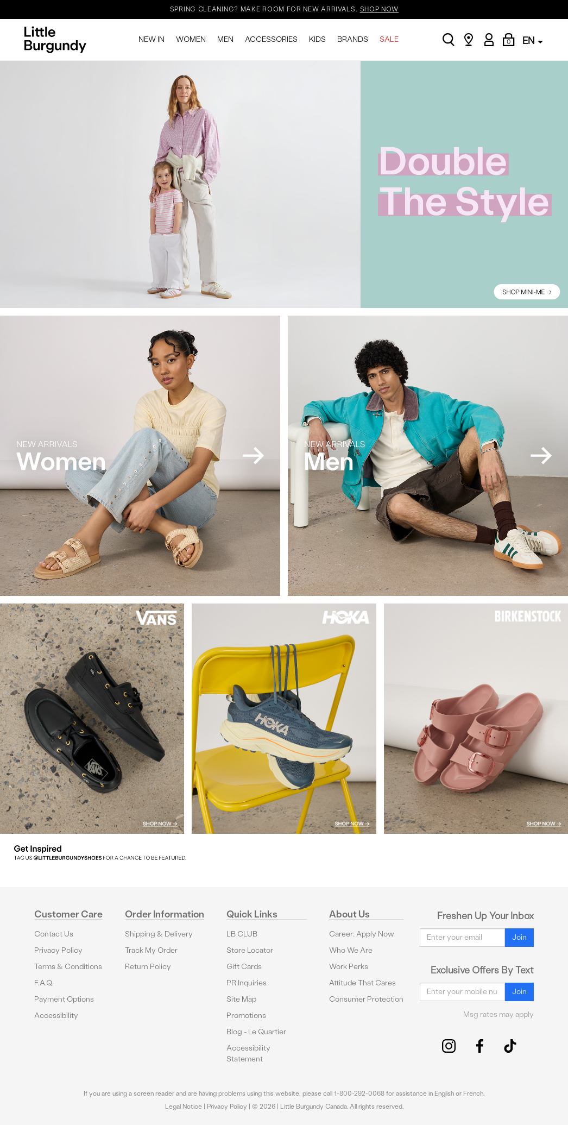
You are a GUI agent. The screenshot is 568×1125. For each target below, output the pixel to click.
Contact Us (53, 934)
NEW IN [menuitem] (151, 39)
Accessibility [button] (56, 1015)
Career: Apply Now (361, 934)
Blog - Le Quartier (256, 1031)
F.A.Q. (44, 983)
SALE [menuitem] (389, 39)
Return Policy (148, 966)
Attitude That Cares (362, 983)
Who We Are (351, 950)
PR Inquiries (246, 983)
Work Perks (348, 966)
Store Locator (249, 950)
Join (519, 937)
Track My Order (151, 950)
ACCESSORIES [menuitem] (271, 39)
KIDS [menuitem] (317, 39)
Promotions (246, 1015)
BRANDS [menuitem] (352, 39)
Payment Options (64, 999)
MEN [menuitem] (225, 39)
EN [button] (532, 40)
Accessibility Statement (248, 1054)
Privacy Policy (58, 950)
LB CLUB (241, 934)
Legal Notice (183, 1106)
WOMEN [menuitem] (191, 39)
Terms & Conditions (68, 966)
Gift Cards (244, 966)
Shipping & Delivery (159, 934)
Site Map (241, 999)
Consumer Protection (366, 999)
